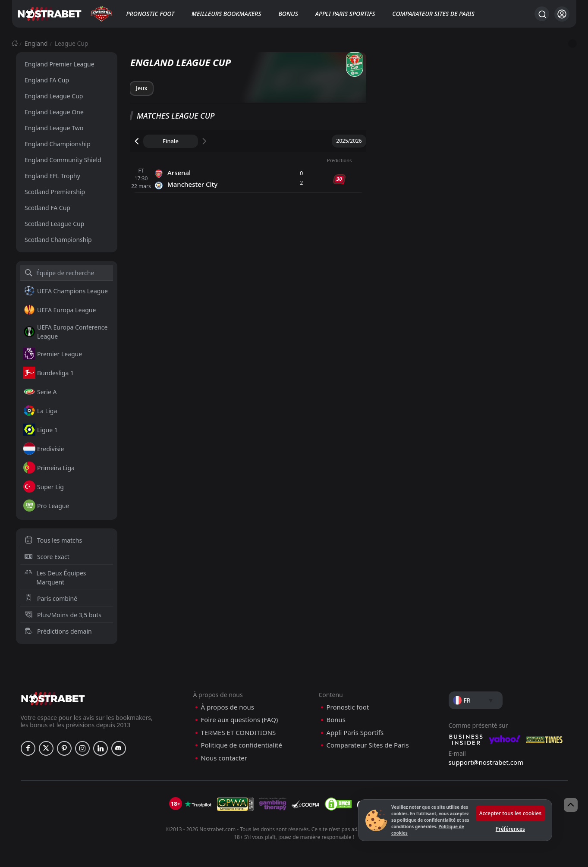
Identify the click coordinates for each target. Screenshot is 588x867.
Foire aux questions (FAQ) (239, 720)
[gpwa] (235, 804)
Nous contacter (224, 758)
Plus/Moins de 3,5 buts (63, 614)
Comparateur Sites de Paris (433, 13)
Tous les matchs (53, 540)
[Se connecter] (561, 14)
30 (339, 179)
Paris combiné (51, 598)
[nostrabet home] (53, 698)
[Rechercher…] (542, 13)
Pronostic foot (150, 13)
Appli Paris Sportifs (345, 13)
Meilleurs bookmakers (226, 13)
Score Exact (47, 556)
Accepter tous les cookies (510, 813)
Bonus (288, 13)
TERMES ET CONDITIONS (238, 733)
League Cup (71, 43)
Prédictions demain (58, 631)
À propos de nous (227, 707)
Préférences (510, 828)
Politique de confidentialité (241, 745)
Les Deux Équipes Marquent (55, 578)
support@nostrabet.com (486, 762)
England (36, 43)
